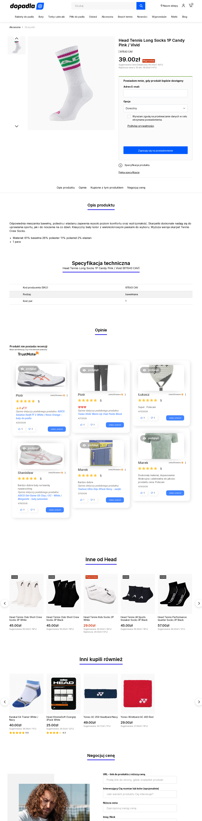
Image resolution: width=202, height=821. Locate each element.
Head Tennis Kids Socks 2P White (99, 619)
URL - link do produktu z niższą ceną (124, 774)
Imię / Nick (109, 817)
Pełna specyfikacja (129, 172)
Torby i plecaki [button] (56, 16)
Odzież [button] (93, 16)
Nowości (142, 16)
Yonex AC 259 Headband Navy (101, 717)
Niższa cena (110, 803)
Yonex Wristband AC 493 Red (137, 717)
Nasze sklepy (169, 5)
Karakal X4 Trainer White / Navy (23, 719)
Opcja (126, 101)
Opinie (83, 187)
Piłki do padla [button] (77, 16)
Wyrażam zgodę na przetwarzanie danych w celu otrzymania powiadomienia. (159, 118)
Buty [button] (41, 16)
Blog (184, 16)
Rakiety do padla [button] (24, 16)
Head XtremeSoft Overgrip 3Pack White (61, 719)
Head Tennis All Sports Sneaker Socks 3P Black (134, 619)
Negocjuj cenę (136, 187)
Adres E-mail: (131, 86)
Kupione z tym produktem (107, 187)
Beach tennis (125, 16)
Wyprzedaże (159, 16)
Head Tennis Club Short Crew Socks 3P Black (62, 619)
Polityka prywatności (140, 126)
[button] (30, 370)
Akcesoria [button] (107, 16)
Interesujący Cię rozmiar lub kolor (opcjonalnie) (131, 789)
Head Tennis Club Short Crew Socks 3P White (25, 619)
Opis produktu (66, 187)
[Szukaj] (140, 6)
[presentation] (148, 137)
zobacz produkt (55, 428)
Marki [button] (174, 16)
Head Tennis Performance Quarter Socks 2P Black (172, 619)
